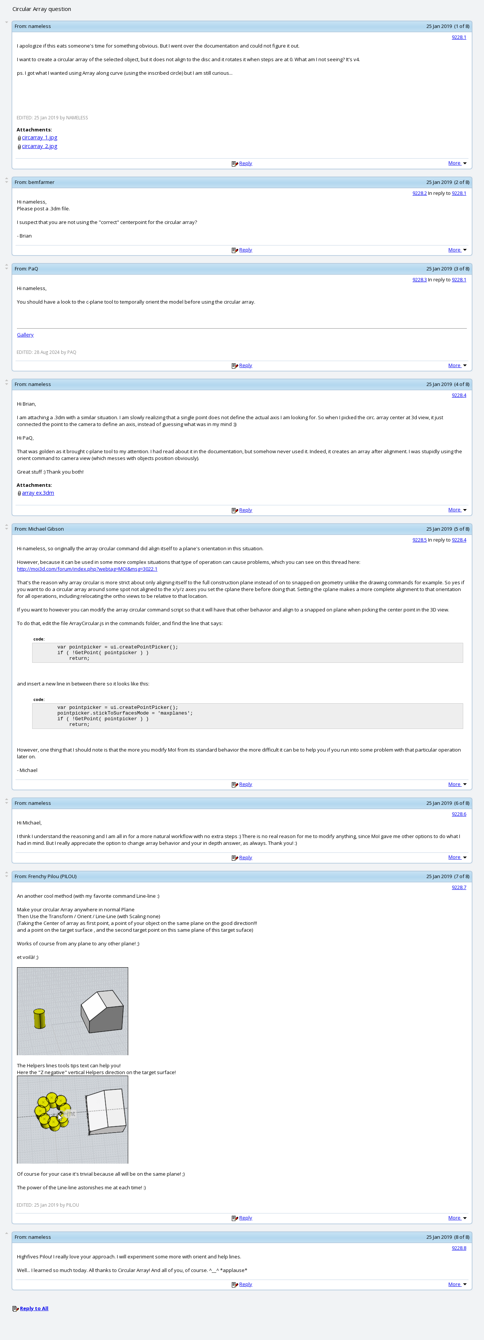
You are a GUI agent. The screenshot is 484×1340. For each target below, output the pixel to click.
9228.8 (459, 1255)
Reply (245, 163)
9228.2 (420, 193)
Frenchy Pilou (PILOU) (52, 884)
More (458, 162)
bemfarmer (41, 182)
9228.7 (459, 895)
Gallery (25, 334)
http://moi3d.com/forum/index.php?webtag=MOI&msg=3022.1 (87, 568)
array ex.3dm (38, 492)
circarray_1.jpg (39, 137)
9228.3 (420, 279)
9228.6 (459, 821)
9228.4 (459, 395)
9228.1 (459, 37)
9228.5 (420, 539)
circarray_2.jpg (39, 146)
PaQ (33, 268)
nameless (39, 26)
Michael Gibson (46, 528)
